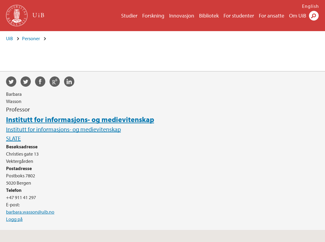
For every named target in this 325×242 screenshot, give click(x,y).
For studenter (239, 15)
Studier (129, 15)
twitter (13, 82)
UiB (9, 38)
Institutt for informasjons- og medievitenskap (80, 119)
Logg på (14, 219)
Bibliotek (209, 15)
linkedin (71, 82)
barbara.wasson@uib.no (30, 212)
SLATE (13, 138)
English (310, 6)
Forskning (153, 15)
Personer (31, 38)
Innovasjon (181, 15)
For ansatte (271, 15)
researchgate (57, 82)
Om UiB (297, 15)
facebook (42, 82)
